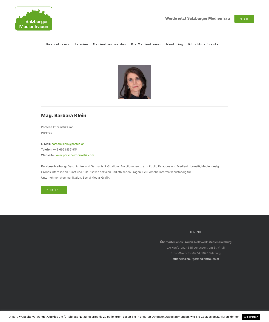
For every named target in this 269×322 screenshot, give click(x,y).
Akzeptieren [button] (251, 316)
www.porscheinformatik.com (75, 155)
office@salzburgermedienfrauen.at (195, 259)
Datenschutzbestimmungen (170, 316)
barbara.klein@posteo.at (68, 144)
